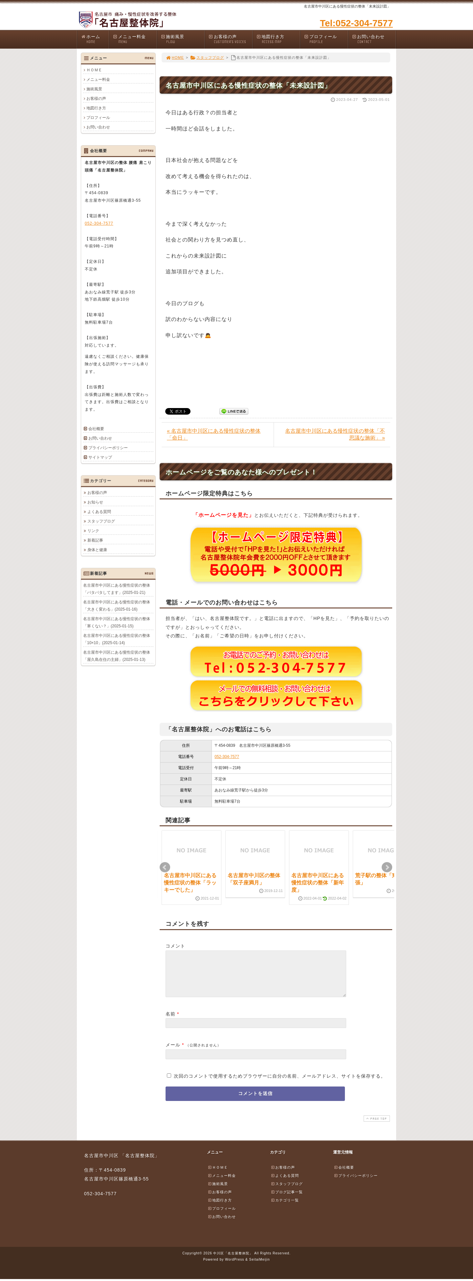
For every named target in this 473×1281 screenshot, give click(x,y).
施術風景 (183, 39)
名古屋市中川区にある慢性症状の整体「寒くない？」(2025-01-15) (116, 622)
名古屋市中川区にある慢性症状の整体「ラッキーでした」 (190, 883)
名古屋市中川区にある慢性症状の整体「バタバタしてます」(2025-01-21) (116, 589)
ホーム (95, 39)
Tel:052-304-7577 (356, 23)
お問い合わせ (374, 39)
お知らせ (95, 502)
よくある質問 (99, 511)
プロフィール (326, 39)
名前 (170, 1021)
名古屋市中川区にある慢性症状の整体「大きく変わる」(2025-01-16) (116, 605)
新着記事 (95, 540)
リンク (93, 530)
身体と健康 (97, 549)
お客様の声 (230, 39)
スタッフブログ (207, 57)
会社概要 (96, 428)
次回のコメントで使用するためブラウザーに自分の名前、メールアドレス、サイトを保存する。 (280, 1084)
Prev (165, 867)
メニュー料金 (135, 39)
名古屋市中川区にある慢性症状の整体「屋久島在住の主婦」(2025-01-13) (116, 656)
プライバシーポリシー (108, 448)
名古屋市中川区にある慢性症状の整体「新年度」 (317, 883)
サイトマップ (100, 457)
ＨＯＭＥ (94, 70)
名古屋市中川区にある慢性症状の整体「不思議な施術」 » (335, 434)
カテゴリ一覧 (285, 1208)
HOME (175, 57)
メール (173, 1052)
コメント (175, 946)
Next (387, 867)
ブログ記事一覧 (287, 1200)
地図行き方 (278, 39)
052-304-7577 (226, 756)
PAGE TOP (376, 1126)
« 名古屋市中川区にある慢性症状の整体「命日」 (213, 434)
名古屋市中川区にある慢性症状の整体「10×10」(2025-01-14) (116, 639)
